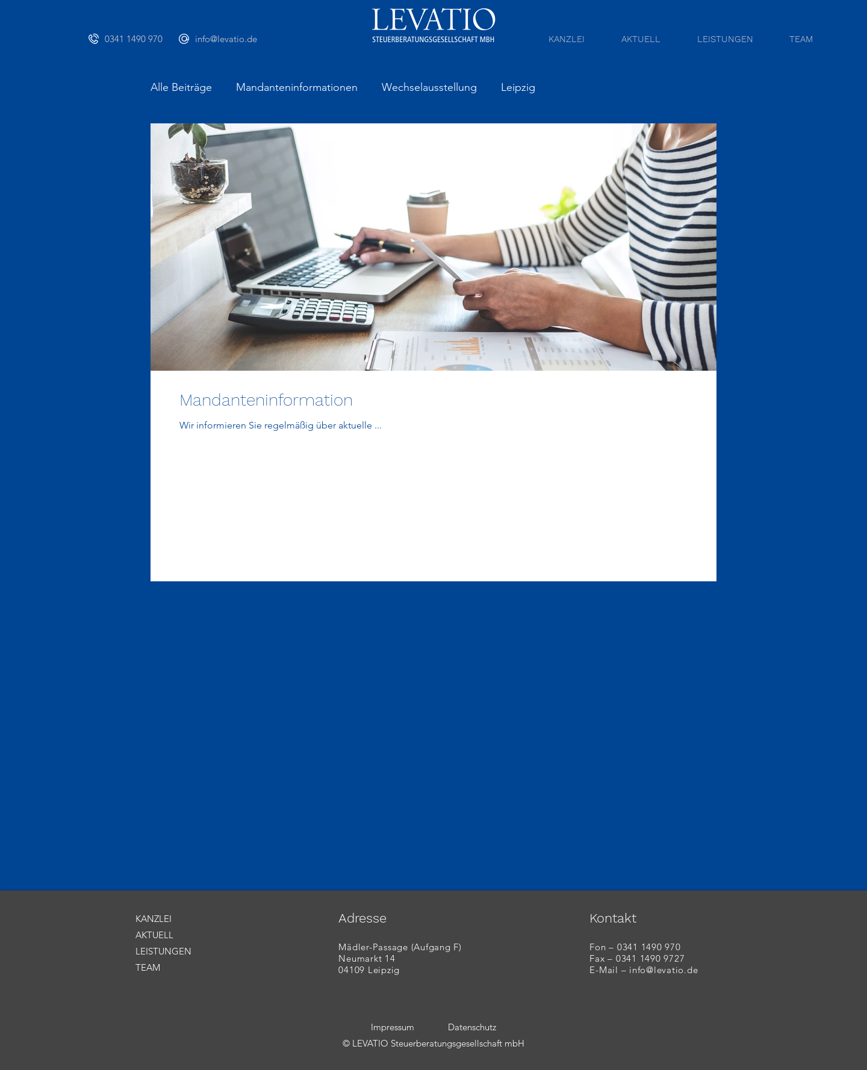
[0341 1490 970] (134, 38)
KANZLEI (153, 918)
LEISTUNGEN (163, 951)
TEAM (147, 967)
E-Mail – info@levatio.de (643, 970)
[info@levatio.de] (224, 38)
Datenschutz (472, 1027)
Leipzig (518, 87)
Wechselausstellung (429, 87)
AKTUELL (154, 935)
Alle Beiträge (181, 87)
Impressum (392, 1027)
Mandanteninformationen (297, 87)
